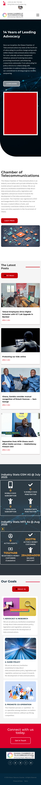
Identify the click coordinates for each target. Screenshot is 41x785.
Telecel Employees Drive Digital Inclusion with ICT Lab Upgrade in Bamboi (17, 314)
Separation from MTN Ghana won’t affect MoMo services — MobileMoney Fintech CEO (19, 444)
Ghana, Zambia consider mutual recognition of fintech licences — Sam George (19, 399)
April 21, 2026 (6, 320)
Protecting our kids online (14, 357)
